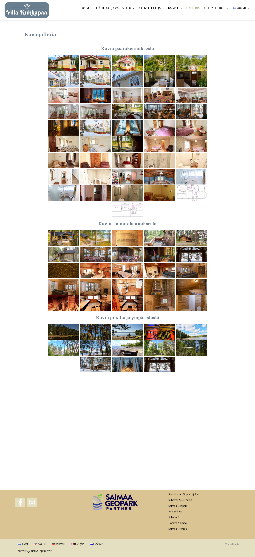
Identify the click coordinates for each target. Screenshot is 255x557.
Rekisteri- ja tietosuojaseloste (35, 551)
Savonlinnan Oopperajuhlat (183, 494)
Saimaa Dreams (177, 528)
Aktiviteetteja (149, 8)
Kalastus (175, 8)
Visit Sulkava (175, 511)
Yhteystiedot (214, 8)
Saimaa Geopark (177, 505)
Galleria (193, 8)
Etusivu (84, 8)
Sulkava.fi (173, 517)
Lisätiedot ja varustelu (112, 8)
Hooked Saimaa (177, 523)
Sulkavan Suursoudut (180, 500)
